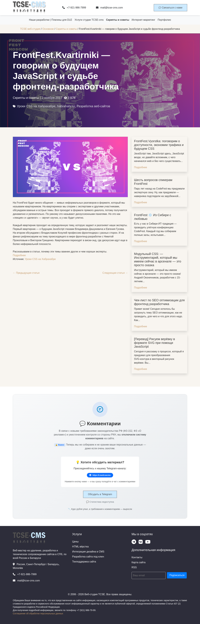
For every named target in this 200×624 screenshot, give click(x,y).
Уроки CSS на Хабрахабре (36, 106)
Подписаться (176, 575)
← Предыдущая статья (26, 273)
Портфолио (164, 19)
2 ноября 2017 (52, 97)
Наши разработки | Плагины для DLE (50, 19)
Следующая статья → (115, 273)
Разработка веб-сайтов (93, 106)
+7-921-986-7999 (74, 7)
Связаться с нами (170, 7)
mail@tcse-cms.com (109, 7)
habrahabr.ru (66, 106)
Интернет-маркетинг (143, 19)
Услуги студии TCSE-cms (89, 19)
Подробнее (19, 255)
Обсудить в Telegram (100, 494)
